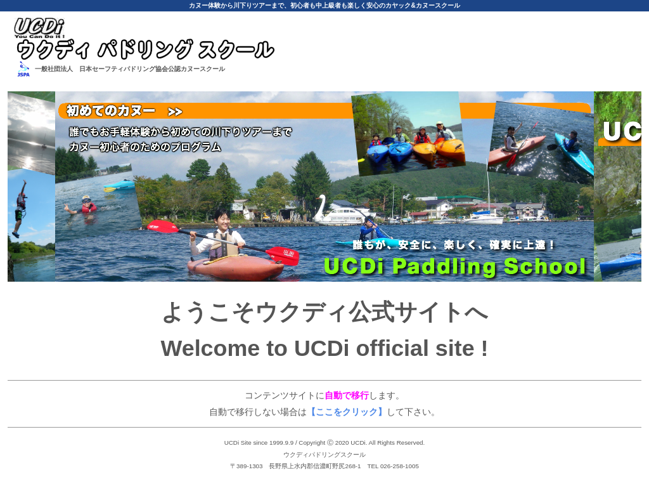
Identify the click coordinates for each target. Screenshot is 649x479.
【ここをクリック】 (347, 412)
